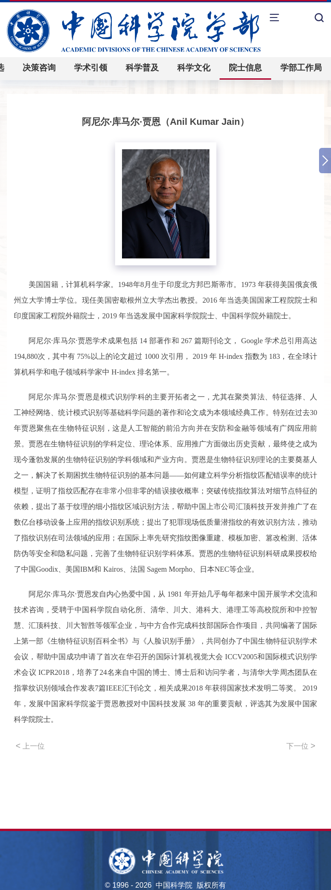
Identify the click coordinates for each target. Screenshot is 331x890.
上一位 (30, 745)
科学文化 (193, 67)
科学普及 (142, 67)
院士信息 (245, 67)
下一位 (300, 745)
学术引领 (90, 67)
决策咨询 (39, 67)
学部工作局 (301, 67)
